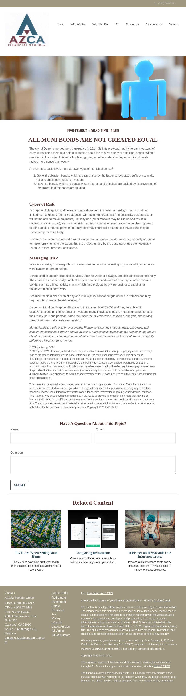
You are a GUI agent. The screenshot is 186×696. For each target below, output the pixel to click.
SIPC (166, 666)
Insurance (58, 610)
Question (16, 452)
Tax (54, 614)
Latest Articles (61, 626)
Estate (56, 606)
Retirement (59, 597)
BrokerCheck (162, 600)
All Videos (58, 630)
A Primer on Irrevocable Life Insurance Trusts (150, 554)
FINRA (158, 666)
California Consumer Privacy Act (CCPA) (107, 644)
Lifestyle (57, 622)
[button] (81, 31)
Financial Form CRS (100, 593)
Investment (59, 601)
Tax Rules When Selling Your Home (36, 554)
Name (14, 429)
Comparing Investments (93, 553)
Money (56, 618)
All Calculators (61, 635)
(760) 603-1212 (165, 3)
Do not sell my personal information (141, 648)
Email (100, 429)
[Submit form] (19, 485)
